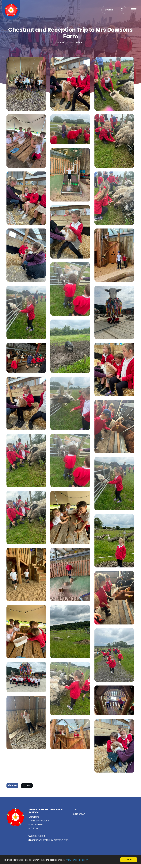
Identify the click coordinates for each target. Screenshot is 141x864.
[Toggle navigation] (134, 9)
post (27, 785)
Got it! (129, 859)
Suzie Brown (79, 814)
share (12, 785)
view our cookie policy (77, 859)
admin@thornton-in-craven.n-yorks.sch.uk (54, 840)
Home (60, 42)
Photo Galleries (75, 42)
